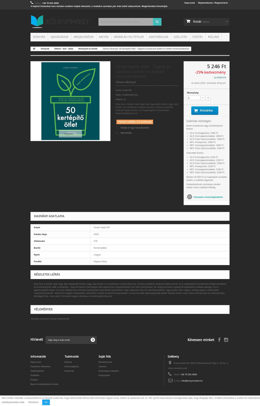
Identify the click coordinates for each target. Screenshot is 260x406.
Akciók (104, 37)
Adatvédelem (158, 37)
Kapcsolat (189, 3)
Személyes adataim (109, 371)
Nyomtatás (126, 133)
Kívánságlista (71, 367)
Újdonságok (59, 37)
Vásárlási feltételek (129, 37)
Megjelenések (84, 37)
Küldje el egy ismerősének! (135, 127)
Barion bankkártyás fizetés (44, 384)
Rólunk (213, 37)
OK (46, 402)
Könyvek (39, 37)
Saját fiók (105, 357)
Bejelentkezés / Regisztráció (213, 3)
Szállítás (180, 37)
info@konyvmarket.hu (192, 381)
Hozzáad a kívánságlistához (208, 197)
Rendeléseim (105, 362)
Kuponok (69, 371)
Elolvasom (33, 402)
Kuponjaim (104, 375)
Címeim (103, 367)
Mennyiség (192, 92)
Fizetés (197, 37)
